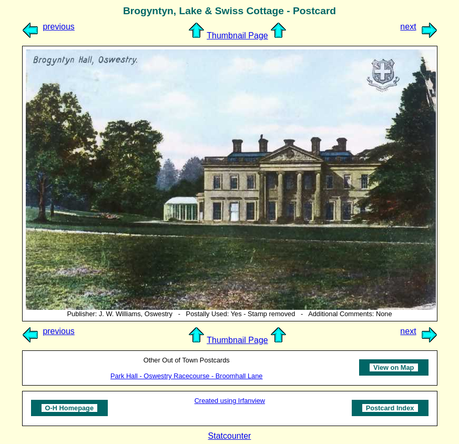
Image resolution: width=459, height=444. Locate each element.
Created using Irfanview (230, 401)
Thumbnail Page (237, 35)
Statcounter (229, 435)
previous (58, 26)
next (408, 26)
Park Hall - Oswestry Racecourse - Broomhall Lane (186, 376)
